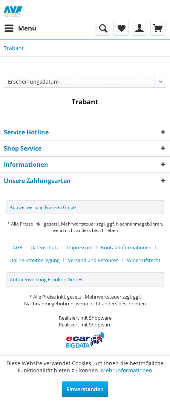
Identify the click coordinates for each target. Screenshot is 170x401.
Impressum (80, 247)
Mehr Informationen (126, 370)
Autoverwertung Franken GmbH (43, 207)
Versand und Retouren (93, 260)
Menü (20, 27)
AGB (17, 247)
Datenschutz (45, 247)
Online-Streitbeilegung (34, 260)
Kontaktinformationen (126, 247)
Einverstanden (85, 389)
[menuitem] (20, 28)
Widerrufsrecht (144, 260)
